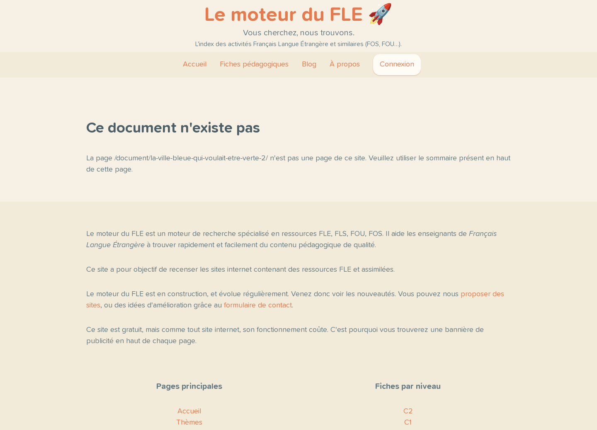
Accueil (194, 64)
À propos (345, 64)
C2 (408, 411)
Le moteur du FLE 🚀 (298, 15)
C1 (408, 422)
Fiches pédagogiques (254, 64)
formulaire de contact (258, 305)
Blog (309, 64)
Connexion (397, 64)
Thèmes (189, 422)
